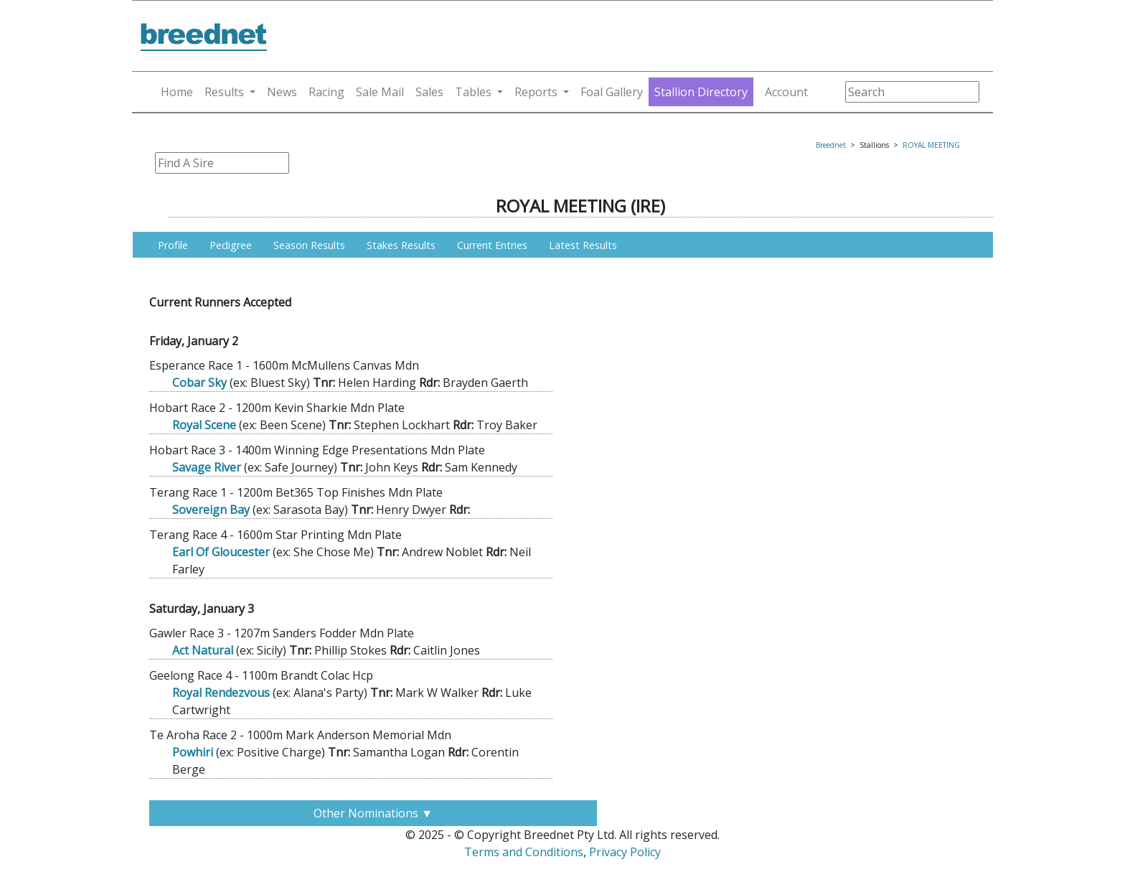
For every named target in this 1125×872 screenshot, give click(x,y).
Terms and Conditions (523, 852)
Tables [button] (473, 92)
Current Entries (492, 245)
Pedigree (231, 245)
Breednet (831, 145)
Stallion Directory (701, 92)
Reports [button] (535, 92)
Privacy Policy (625, 852)
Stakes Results (401, 245)
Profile (173, 245)
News (282, 92)
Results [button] (224, 92)
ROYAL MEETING (931, 145)
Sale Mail (380, 92)
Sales (429, 92)
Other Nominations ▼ (373, 813)
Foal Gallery (611, 92)
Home (177, 92)
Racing (326, 92)
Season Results (309, 245)
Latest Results (583, 245)
